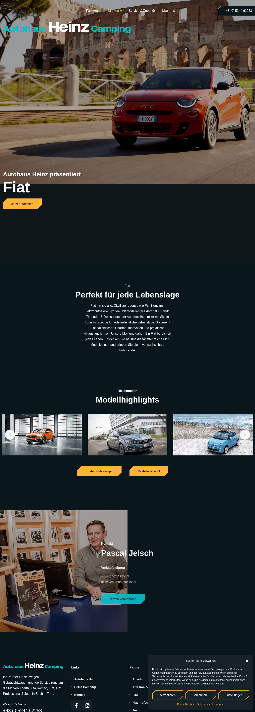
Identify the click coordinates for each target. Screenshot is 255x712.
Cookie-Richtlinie (186, 704)
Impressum (218, 704)
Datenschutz (203, 704)
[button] (247, 661)
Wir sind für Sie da (14, 704)
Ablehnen (200, 695)
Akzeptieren (168, 695)
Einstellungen (233, 695)
